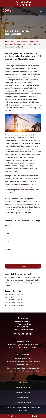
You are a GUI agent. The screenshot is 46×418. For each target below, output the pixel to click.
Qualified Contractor (23, 392)
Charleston (18, 204)
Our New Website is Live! (24, 358)
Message (9, 249)
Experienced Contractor (23, 402)
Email (7, 233)
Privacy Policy (23, 410)
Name (8, 225)
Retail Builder (23, 383)
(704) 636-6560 (23, 2)
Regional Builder (23, 397)
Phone (8, 241)
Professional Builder (23, 387)
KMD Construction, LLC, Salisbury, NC (26, 407)
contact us (24, 190)
